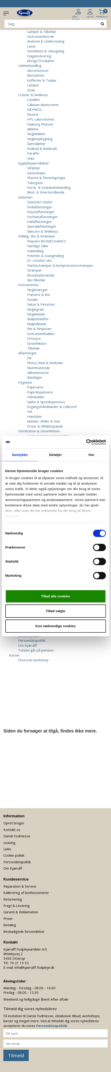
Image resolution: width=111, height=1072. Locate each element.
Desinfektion (37, 343)
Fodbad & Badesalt (42, 148)
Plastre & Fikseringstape (46, 177)
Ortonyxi (34, 338)
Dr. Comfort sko (39, 260)
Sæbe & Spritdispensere (46, 402)
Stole (31, 90)
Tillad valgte (55, 611)
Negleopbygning (40, 138)
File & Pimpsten (39, 328)
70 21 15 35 (19, 963)
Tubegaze (35, 182)
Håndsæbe (35, 397)
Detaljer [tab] (55, 455)
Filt (29, 358)
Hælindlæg (35, 251)
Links (7, 849)
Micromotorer (38, 70)
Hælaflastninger (39, 221)
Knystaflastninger (41, 211)
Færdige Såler (38, 246)
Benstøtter (36, 75)
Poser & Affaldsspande (45, 426)
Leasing (9, 842)
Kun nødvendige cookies (55, 626)
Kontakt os (11, 829)
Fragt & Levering (16, 905)
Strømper (34, 270)
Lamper (33, 85)
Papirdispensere (40, 392)
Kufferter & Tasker (42, 80)
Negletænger (37, 289)
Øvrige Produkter (40, 60)
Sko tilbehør (36, 280)
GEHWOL (34, 109)
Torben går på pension (36, 650)
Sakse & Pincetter (41, 304)
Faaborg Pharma (40, 124)
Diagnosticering (39, 56)
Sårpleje (33, 168)
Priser (8, 918)
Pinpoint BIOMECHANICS (46, 241)
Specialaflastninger (41, 226)
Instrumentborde (40, 36)
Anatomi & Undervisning (45, 41)
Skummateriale (38, 367)
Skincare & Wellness (42, 231)
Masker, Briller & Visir (43, 421)
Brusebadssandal (40, 275)
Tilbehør (33, 348)
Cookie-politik (13, 855)
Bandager (34, 377)
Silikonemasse (38, 372)
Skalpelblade (36, 324)
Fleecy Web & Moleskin (45, 362)
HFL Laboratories (40, 119)
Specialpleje (36, 143)
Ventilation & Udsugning (45, 51)
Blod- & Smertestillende (45, 192)
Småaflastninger (39, 207)
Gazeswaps (36, 173)
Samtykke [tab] (20, 455)
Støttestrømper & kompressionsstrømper (60, 265)
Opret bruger (13, 823)
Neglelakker (36, 133)
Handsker (34, 416)
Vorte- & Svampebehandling (49, 187)
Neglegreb (35, 309)
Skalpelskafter (38, 319)
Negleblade (36, 314)
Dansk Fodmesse (16, 836)
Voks (31, 158)
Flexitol (32, 114)
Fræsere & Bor (38, 294)
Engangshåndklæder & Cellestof (52, 406)
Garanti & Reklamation (20, 912)
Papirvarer (35, 387)
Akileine (33, 129)
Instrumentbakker (41, 333)
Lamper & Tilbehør (41, 31)
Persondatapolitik (31, 640)
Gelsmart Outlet (39, 202)
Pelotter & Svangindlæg (45, 255)
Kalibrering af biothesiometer (26, 892)
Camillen (33, 99)
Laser (31, 46)
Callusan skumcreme (43, 104)
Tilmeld (16, 1055)
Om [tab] (91, 455)
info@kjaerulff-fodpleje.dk (34, 967)
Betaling (9, 925)
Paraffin (33, 153)
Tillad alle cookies (55, 596)
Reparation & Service (19, 886)
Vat (29, 411)
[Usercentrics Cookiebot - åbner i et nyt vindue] (86, 442)
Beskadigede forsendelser (24, 931)
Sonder (32, 299)
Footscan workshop (33, 660)
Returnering (12, 899)
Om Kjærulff (27, 645)
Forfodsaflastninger (42, 216)
